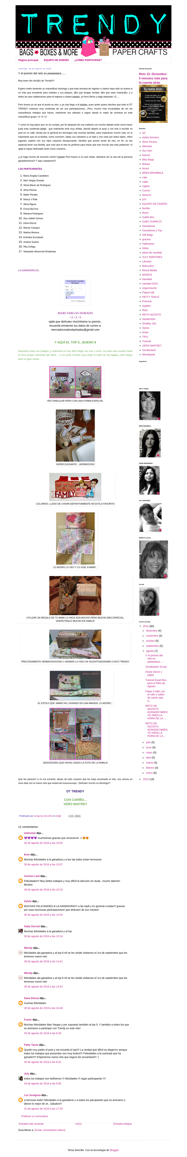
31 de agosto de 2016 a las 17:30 (43, 1108)
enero (149, 772)
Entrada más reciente (31, 1123)
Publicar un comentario (34, 1116)
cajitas (146, 186)
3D (144, 132)
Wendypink (148, 354)
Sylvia (28, 901)
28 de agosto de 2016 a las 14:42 (43, 986)
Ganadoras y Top (152, 230)
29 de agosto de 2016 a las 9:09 (42, 1083)
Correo (146, 190)
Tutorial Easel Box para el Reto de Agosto (155, 683)
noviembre (152, 635)
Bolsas (146, 164)
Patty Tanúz (31, 1044)
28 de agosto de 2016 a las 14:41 (43, 961)
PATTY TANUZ (150, 296)
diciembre (152, 630)
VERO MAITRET (152, 345)
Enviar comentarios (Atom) (50, 1130)
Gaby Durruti (32, 926)
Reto (145, 310)
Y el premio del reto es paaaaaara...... (154, 658)
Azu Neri (147, 150)
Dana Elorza (31, 998)
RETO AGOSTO (151, 314)
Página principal (28, 60)
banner (146, 155)
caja (144, 177)
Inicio (78, 1123)
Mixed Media (149, 270)
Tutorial (146, 341)
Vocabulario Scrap (155, 666)
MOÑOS (147, 274)
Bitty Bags (148, 159)
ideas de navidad (152, 252)
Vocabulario (149, 350)
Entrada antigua (122, 1123)
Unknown (30, 833)
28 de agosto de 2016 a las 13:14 (43, 936)
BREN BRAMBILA (152, 172)
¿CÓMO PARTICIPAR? (88, 60)
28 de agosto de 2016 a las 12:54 (43, 914)
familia (146, 208)
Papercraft (148, 292)
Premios (147, 301)
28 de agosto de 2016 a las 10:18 (43, 889)
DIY (144, 199)
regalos (146, 305)
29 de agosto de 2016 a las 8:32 (42, 1062)
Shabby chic (149, 323)
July (26, 1073)
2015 (146, 779)
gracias (146, 239)
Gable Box (148, 217)
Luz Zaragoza (32, 1095)
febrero (150, 767)
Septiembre (148, 319)
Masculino (148, 265)
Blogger (114, 1150)
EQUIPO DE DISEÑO (56, 60)
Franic (28, 1019)
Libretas (146, 261)
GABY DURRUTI (152, 221)
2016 (146, 626)
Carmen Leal (32, 876)
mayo (149, 752)
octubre (150, 640)
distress (146, 195)
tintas (145, 332)
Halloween (148, 243)
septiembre (153, 645)
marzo (150, 762)
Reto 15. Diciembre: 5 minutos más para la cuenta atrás (153, 78)
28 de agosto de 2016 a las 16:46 (43, 1008)
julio (148, 742)
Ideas (145, 248)
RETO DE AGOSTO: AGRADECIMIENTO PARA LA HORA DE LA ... (156, 712)
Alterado (147, 146)
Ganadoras (148, 226)
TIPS (145, 336)
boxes (145, 168)
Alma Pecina (149, 141)
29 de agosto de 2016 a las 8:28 (42, 1033)
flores (145, 212)
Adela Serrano (150, 137)
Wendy (28, 947)
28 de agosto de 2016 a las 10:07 (43, 864)
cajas (145, 181)
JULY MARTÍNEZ (152, 257)
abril (149, 757)
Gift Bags (147, 234)
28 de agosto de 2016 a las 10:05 (43, 842)
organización (149, 288)
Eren (27, 854)
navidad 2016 (150, 283)
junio (149, 747)
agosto (150, 651)
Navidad (147, 279)
